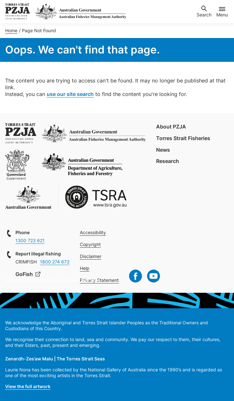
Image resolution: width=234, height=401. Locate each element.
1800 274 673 (55, 261)
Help (84, 268)
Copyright (90, 244)
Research (167, 161)
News (163, 150)
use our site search (70, 94)
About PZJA (171, 126)
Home (11, 30)
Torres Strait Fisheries (183, 138)
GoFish (24, 274)
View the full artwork (28, 386)
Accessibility (93, 232)
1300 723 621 (30, 240)
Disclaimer (90, 256)
